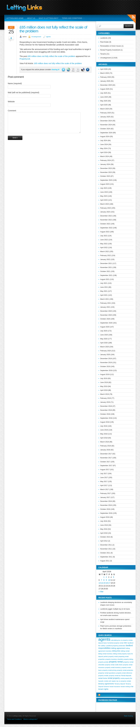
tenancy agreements (106, 684)
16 (107, 583)
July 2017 (103, 474)
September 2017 (106, 466)
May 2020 (103, 339)
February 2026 (105, 77)
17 (109, 583)
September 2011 (106, 557)
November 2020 (106, 315)
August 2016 (104, 517)
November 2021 (106, 267)
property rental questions (107, 673)
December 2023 (106, 168)
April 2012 (104, 541)
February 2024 (105, 160)
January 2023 (105, 212)
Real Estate (104, 42)
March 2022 (104, 251)
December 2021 (106, 263)
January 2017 (105, 497)
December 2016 (106, 501)
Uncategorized (36, 36)
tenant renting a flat (127, 686)
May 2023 (103, 196)
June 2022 (104, 240)
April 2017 (104, 485)
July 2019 (103, 378)
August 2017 (104, 470)
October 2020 (105, 319)
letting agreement (118, 648)
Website (11, 101)
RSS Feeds (131, 19)
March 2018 (104, 442)
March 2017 (104, 489)
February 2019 (105, 398)
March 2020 (104, 347)
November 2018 (106, 410)
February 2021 (105, 303)
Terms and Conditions (72, 18)
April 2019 (104, 390)
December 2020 (106, 311)
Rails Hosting (128, 716)
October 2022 (105, 224)
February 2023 (105, 208)
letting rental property (120, 654)
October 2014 (105, 537)
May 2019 (103, 386)
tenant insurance (115, 686)
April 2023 (104, 200)
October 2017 (105, 462)
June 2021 (104, 287)
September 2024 (106, 133)
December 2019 (106, 359)
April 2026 (104, 69)
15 (104, 583)
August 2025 (104, 89)
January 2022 (105, 259)
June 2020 (104, 335)
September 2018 (106, 418)
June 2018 (104, 430)
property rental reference (124, 673)
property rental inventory (113, 667)
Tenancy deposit (119, 684)
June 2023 (104, 192)
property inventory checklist (114, 659)
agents (48, 36)
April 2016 (104, 533)
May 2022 (103, 244)
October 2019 (105, 366)
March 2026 (104, 73)
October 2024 (105, 129)
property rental (116, 662)
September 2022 (106, 228)
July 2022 (103, 236)
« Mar (101, 591)
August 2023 (104, 184)
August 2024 (104, 136)
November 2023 (106, 172)
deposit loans (102, 643)
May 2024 (103, 148)
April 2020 (104, 343)
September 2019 (106, 370)
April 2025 (104, 105)
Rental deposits (126, 675)
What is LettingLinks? (48, 18)
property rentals (103, 675)
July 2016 (103, 521)
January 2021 (105, 307)
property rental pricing (109, 670)
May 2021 (103, 291)
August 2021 (104, 279)
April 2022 (104, 248)
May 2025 (103, 101)
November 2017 (106, 458)
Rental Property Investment (110, 50)
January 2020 (105, 355)
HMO (125, 643)
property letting (128, 659)
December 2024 (106, 121)
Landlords (103, 38)
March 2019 (104, 394)
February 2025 (105, 113)
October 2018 (105, 414)
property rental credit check (113, 665)
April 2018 (104, 438)
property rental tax (115, 675)
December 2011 (106, 545)
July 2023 (103, 188)
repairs (113, 681)
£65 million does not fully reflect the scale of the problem (53, 29)
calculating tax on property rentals (122, 640)
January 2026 (105, 81)
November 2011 (106, 549)
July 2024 (103, 140)
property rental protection (125, 670)
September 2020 (106, 323)
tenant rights (103, 689)
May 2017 (103, 481)
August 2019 (104, 374)
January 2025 (105, 117)
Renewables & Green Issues (110, 46)
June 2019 (104, 382)
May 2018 (103, 434)
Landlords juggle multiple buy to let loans (115, 609)
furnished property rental (115, 643)
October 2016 (105, 509)
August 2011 (104, 561)
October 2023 (105, 176)
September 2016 (106, 513)
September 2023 (106, 180)
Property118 (25, 59)
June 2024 (104, 144)
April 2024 (104, 152)
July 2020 (103, 331)
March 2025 (104, 109)
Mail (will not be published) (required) (23, 92)
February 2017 (105, 493)
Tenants (103, 54)
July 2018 (103, 426)
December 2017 (106, 454)
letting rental (125, 651)
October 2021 (105, 271)
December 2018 (106, 406)
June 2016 (104, 525)
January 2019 (105, 402)
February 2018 (105, 446)
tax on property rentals (123, 681)
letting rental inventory (105, 654)
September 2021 (106, 275)
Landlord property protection (115, 645)
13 (100, 583)
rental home (102, 678)
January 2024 (105, 164)
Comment (12, 111)
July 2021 (103, 283)
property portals (103, 662)
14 (102, 583)
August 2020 (104, 327)
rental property (114, 678)
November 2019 (106, 363)
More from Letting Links (112, 695)
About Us (31, 18)
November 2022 (106, 220)
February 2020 (105, 351)
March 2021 (104, 299)
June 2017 (104, 477)
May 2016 (103, 529)
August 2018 (104, 422)
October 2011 (105, 553)
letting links (116, 651)
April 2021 (104, 295)
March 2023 (104, 204)
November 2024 (106, 125)
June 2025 (104, 97)
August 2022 (104, 232)
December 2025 (106, 85)
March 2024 (104, 156)
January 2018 (105, 450)
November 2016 (106, 505)
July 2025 (103, 93)
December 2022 (106, 216)
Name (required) (15, 83)
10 (109, 580)
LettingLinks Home (15, 18)
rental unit (107, 681)
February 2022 (105, 255)
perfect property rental (110, 656)
